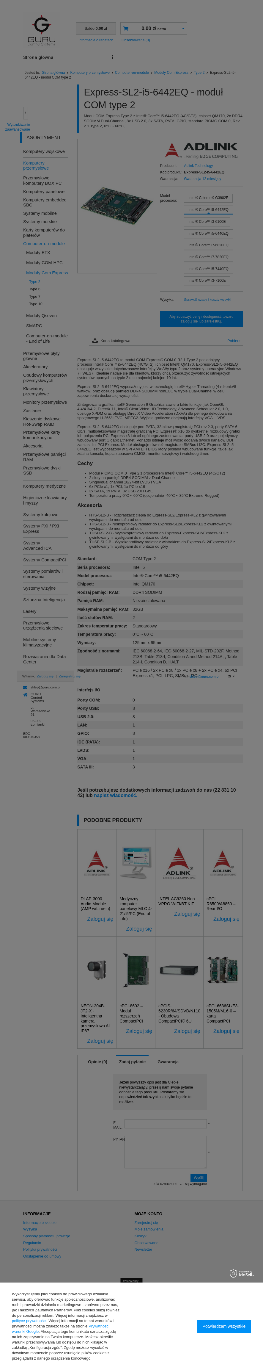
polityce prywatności (29, 1321)
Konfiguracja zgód (166, 1326)
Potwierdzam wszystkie (224, 1326)
